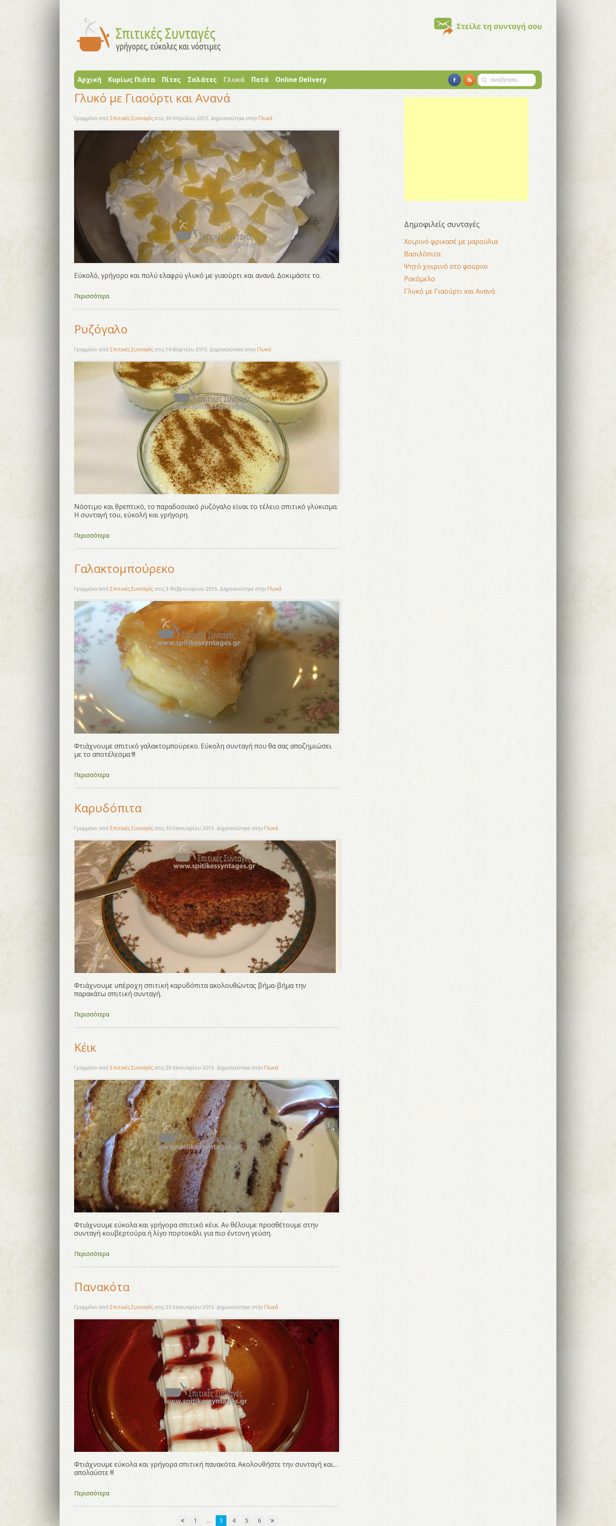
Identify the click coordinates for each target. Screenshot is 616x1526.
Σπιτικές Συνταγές (131, 118)
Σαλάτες (202, 79)
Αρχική (89, 79)
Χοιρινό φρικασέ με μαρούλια (451, 241)
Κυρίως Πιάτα (131, 79)
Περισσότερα (91, 296)
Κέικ (85, 1047)
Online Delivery (300, 79)
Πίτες (171, 79)
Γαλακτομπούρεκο (124, 568)
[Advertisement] (466, 149)
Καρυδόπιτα (108, 808)
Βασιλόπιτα (422, 253)
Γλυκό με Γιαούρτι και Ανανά (152, 98)
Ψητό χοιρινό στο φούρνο (446, 266)
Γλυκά (234, 79)
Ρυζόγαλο (101, 329)
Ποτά (260, 79)
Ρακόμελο (419, 278)
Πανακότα (102, 1286)
